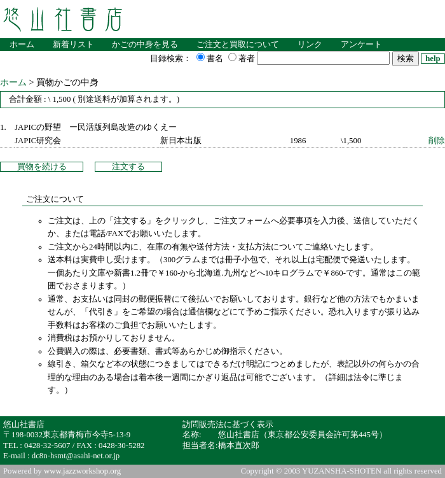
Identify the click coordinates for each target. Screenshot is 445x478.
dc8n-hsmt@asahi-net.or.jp (76, 455)
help (432, 58)
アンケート (361, 44)
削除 (436, 140)
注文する (128, 166)
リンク (310, 44)
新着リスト (73, 44)
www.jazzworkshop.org (82, 471)
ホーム (22, 44)
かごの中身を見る (145, 44)
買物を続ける (42, 166)
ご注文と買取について (237, 44)
